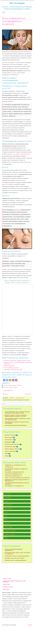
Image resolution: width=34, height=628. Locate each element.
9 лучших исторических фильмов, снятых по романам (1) (17, 483)
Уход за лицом (13, 387)
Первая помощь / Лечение (12, 449)
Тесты (5, 512)
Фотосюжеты (7, 497)
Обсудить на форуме (10, 530)
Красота (19, 385)
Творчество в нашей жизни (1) (13, 476)
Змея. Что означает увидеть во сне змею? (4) (17, 477)
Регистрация (7, 494)
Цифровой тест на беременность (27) (15, 465)
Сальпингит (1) (9, 467)
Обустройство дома (10, 446)
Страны (6, 501)
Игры (5, 516)
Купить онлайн (8, 527)
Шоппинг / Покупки (10, 435)
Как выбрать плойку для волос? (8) (14, 472)
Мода (6, 453)
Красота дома (9, 437)
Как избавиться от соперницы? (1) (14, 486)
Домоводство (8, 442)
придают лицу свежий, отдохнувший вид (19, 154)
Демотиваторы (8, 508)
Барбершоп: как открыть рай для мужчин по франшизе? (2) (17, 480)
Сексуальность (9, 439)
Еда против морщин (9, 365)
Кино (5, 519)
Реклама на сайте (8, 586)
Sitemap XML (6, 584)
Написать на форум (9, 534)
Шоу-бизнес (7, 523)
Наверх (30, 625)
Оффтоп (6, 538)
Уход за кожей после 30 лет (11, 367)
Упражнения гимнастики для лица (13, 369)
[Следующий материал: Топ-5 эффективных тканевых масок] (28, 394)
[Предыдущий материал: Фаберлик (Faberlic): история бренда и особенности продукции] (5, 394)
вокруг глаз (5, 184)
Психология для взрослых (12, 444)
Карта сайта (6, 589)
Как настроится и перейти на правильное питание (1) (16, 469)
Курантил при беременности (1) (13, 474)
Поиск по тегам (7, 578)
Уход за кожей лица (8, 390)
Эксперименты (8, 505)
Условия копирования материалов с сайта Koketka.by (14, 581)
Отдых (7, 456)
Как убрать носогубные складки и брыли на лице (17, 360)
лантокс (14, 72)
